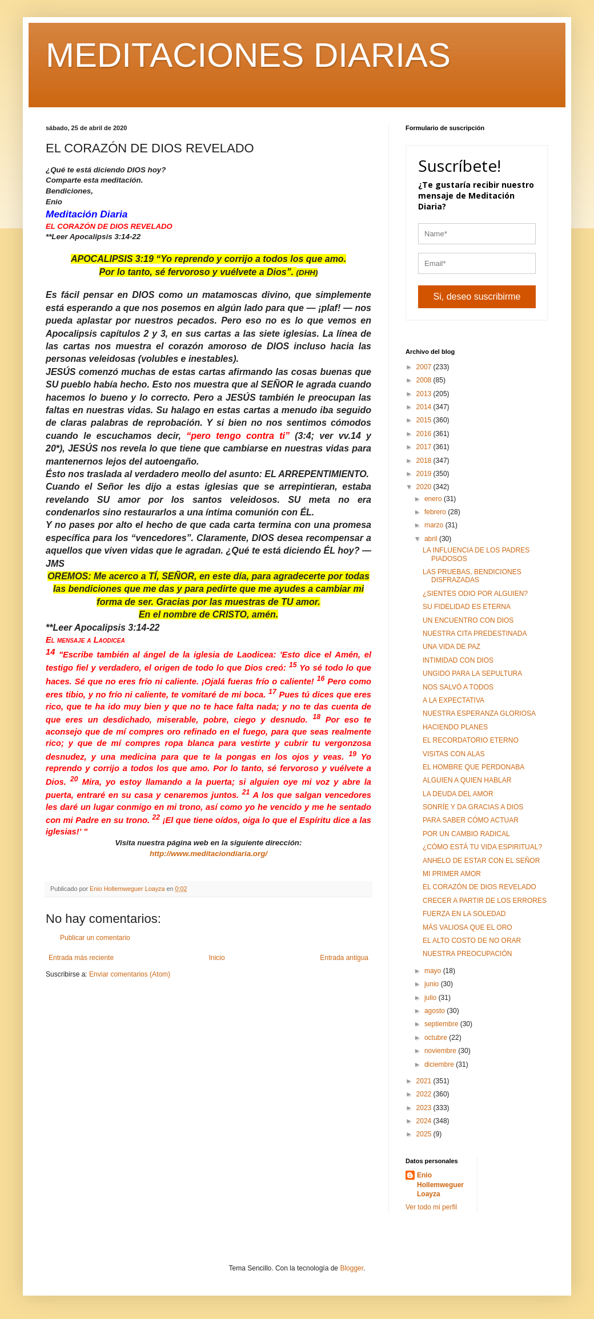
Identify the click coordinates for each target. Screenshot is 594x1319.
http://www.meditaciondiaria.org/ (208, 853)
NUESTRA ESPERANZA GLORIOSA (479, 713)
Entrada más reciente (81, 958)
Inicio (217, 958)
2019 (425, 474)
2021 (425, 1081)
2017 (425, 447)
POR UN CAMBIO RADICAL (466, 834)
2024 (425, 1121)
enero (434, 499)
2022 (425, 1094)
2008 (425, 380)
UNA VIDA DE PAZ (451, 647)
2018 (425, 461)
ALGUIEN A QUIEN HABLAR (467, 780)
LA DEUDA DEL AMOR (458, 794)
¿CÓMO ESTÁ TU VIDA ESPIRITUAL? (482, 847)
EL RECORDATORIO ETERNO (471, 740)
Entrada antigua (344, 958)
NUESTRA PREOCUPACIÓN (467, 954)
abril (431, 539)
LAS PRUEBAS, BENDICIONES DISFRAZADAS (472, 576)
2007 (425, 367)
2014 (425, 407)
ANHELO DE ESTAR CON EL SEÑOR (481, 861)
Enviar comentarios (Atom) (129, 974)
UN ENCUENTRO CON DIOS (468, 620)
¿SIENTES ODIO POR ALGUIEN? (475, 594)
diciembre (440, 1064)
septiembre (442, 1024)
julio (431, 998)
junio (432, 984)
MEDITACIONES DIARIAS (248, 55)
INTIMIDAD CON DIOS (458, 660)
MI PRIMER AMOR (452, 874)
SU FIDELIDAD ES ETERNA (467, 607)
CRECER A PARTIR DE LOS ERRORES (485, 901)
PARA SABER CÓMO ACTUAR (471, 820)
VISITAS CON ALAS (453, 754)
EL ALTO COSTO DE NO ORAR (472, 941)
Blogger (351, 1268)
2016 (425, 434)
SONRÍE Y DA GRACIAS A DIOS (473, 807)
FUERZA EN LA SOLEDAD (464, 914)
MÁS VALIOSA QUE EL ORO (467, 927)
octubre (436, 1038)
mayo (433, 971)
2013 (425, 394)
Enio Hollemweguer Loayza (440, 1185)
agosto (435, 1011)
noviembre (441, 1051)
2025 (425, 1134)
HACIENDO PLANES (455, 727)
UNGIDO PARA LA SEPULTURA (472, 673)
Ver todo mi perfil (431, 1207)
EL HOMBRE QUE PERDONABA (473, 767)
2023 (425, 1108)
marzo (435, 525)
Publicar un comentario (95, 938)
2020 (425, 487)
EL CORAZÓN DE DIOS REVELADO (479, 887)
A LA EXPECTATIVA (453, 700)
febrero (436, 512)
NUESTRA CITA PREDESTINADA (475, 634)
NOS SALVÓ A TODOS (458, 687)
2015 (425, 420)
